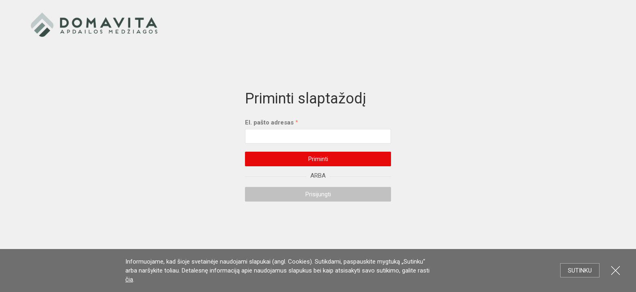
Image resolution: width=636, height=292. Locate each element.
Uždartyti (615, 270)
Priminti (318, 159)
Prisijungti (318, 194)
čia (129, 279)
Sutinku (580, 270)
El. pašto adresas (269, 122)
